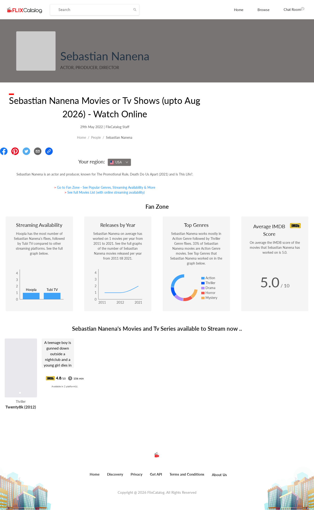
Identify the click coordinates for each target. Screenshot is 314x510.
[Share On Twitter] (26, 151)
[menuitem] (238, 10)
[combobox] (119, 162)
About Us (219, 475)
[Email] (37, 151)
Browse (264, 10)
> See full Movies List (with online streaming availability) (104, 192)
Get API (156, 474)
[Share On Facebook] (4, 151)
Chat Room (294, 9)
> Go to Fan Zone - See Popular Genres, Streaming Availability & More (104, 187)
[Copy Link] (49, 151)
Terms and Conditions (186, 474)
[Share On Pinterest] (15, 151)
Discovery (115, 474)
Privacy (136, 474)
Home (238, 10)
